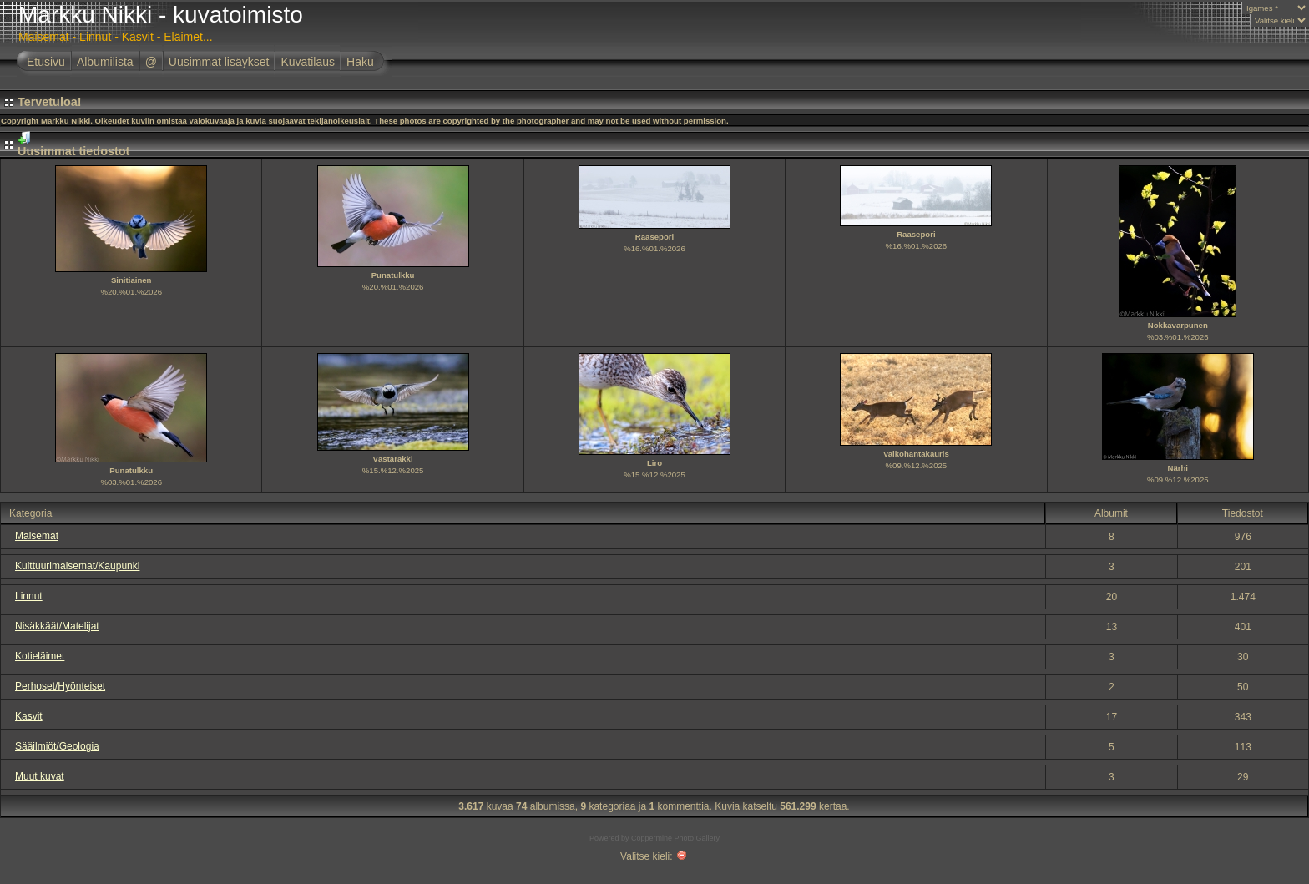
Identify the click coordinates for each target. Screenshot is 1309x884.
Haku (360, 61)
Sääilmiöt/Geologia (57, 746)
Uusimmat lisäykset (219, 61)
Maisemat (36, 536)
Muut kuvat (39, 776)
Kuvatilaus (307, 61)
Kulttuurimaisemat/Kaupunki (77, 566)
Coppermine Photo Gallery (675, 838)
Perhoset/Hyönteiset (60, 686)
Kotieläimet (39, 656)
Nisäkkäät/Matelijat (57, 626)
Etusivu (46, 61)
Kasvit (29, 716)
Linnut (29, 596)
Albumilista (105, 61)
